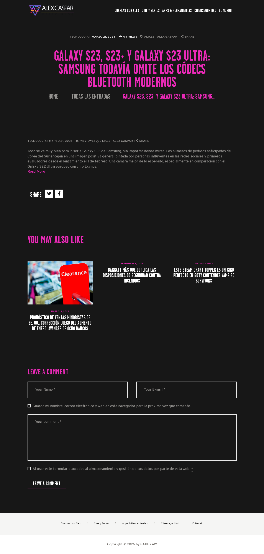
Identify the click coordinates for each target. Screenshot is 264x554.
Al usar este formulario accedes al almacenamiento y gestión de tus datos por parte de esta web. (113, 469)
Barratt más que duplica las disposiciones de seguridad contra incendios (132, 275)
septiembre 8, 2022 (132, 263)
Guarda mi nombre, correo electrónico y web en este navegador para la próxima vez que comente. (112, 406)
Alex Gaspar (167, 37)
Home (53, 96)
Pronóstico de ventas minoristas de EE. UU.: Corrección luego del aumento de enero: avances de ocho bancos (60, 323)
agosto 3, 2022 (204, 263)
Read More (36, 171)
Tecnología (79, 37)
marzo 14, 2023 (60, 311)
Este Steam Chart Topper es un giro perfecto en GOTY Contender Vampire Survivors (203, 275)
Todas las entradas (90, 96)
